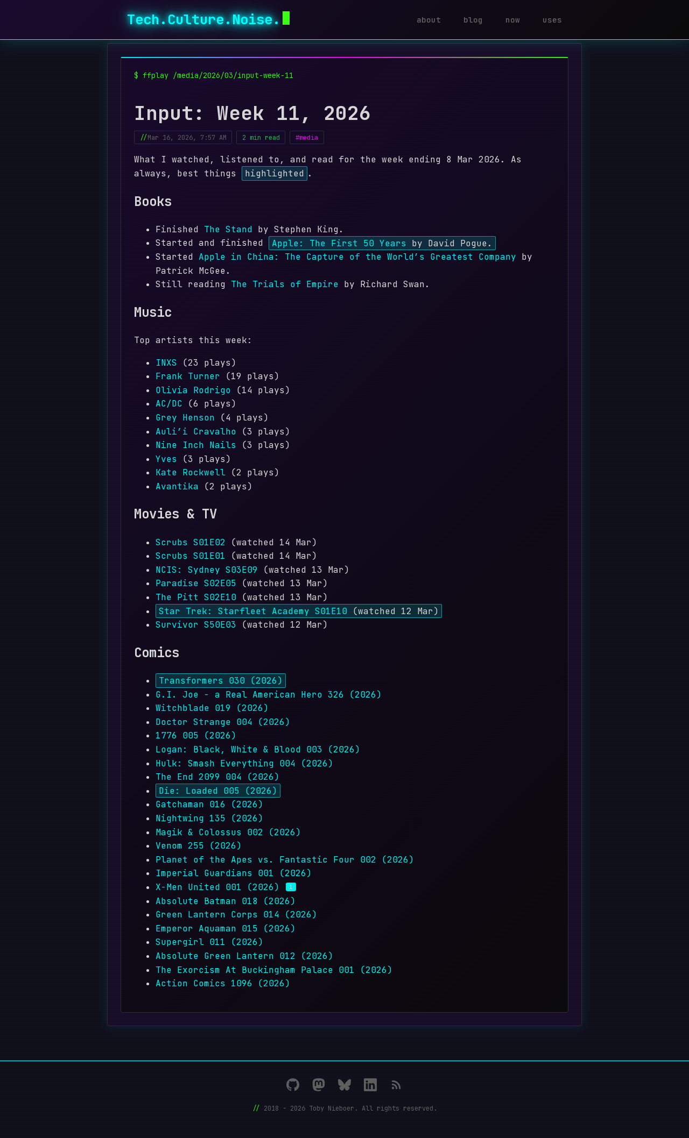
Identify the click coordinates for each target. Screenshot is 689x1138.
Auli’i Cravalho (196, 431)
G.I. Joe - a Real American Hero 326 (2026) (269, 694)
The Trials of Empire (285, 284)
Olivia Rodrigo (193, 390)
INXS (166, 362)
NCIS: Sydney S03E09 (207, 569)
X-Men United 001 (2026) (217, 887)
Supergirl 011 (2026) (209, 942)
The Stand (228, 229)
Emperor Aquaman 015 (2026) (226, 928)
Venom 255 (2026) (199, 845)
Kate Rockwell (191, 472)
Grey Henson (185, 417)
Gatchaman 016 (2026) (209, 804)
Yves (166, 459)
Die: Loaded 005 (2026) (218, 790)
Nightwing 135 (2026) (209, 818)
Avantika (177, 486)
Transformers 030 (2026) (221, 680)
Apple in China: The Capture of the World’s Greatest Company (357, 256)
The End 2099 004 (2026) (217, 777)
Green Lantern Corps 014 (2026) (236, 914)
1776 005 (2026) (196, 735)
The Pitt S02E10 (196, 597)
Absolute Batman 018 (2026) (226, 901)
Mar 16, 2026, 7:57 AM (187, 137)
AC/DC (169, 403)
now (512, 20)
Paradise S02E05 (196, 583)
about (429, 20)
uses (552, 20)
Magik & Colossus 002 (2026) (228, 832)
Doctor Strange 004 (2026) (223, 722)
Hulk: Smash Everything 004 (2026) (244, 763)
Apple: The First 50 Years (339, 242)
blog (473, 20)
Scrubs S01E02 (191, 542)
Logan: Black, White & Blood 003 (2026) (258, 749)
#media (307, 137)
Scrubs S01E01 (191, 555)
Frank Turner (188, 376)
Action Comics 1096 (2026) (223, 983)
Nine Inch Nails (196, 445)
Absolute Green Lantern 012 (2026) (244, 956)
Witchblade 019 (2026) (212, 708)
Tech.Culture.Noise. (208, 19)
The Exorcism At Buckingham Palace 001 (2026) (274, 970)
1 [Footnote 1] (290, 887)
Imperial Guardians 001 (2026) (234, 873)
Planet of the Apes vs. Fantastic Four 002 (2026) (285, 859)
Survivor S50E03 (196, 624)
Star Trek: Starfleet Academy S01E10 (253, 611)
